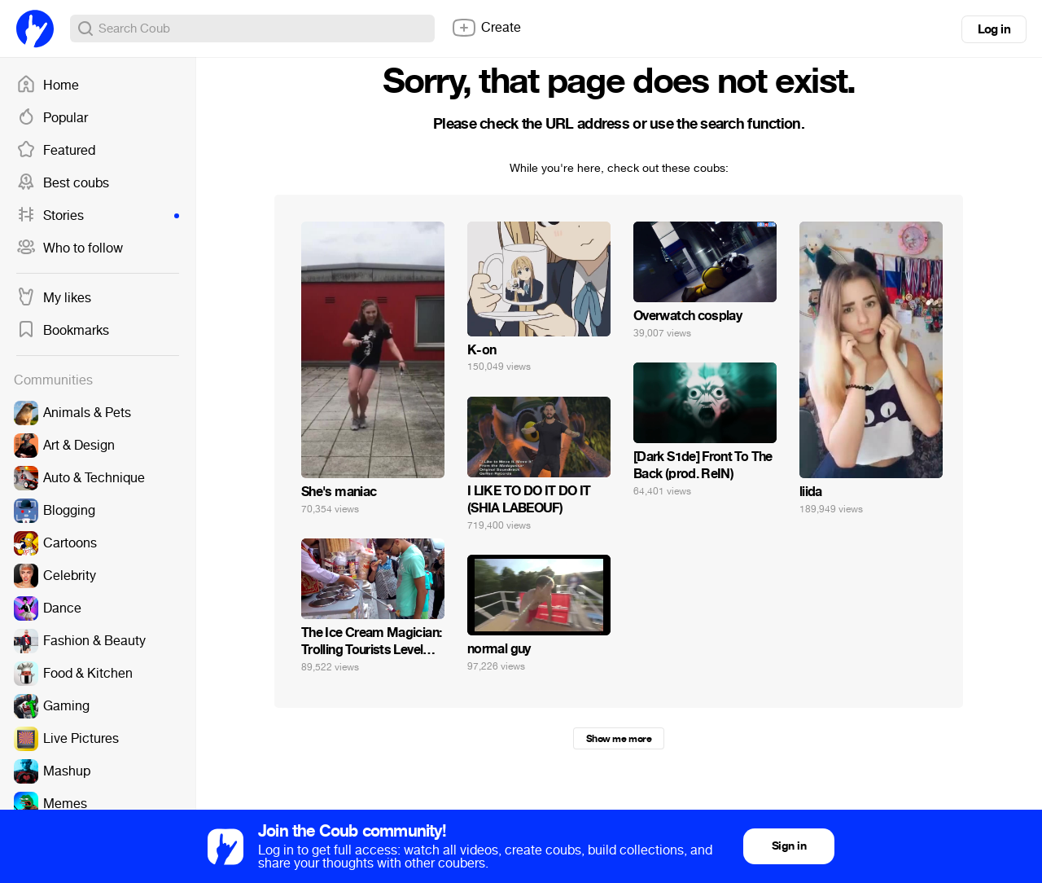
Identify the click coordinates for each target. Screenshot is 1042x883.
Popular (52, 118)
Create (486, 28)
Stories (97, 215)
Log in (994, 29)
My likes (53, 298)
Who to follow (69, 248)
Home (47, 85)
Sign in (789, 846)
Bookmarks (62, 330)
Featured (55, 150)
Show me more (618, 738)
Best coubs (62, 183)
